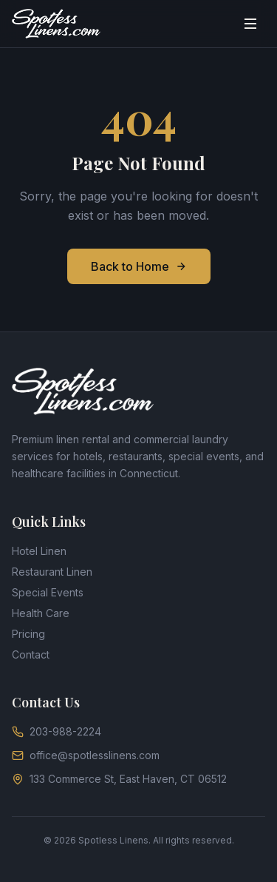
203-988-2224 (56, 731)
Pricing (28, 633)
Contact (30, 654)
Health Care (40, 613)
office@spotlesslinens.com (86, 755)
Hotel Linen (39, 551)
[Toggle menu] (250, 23)
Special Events (47, 592)
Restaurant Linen (52, 571)
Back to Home (139, 266)
